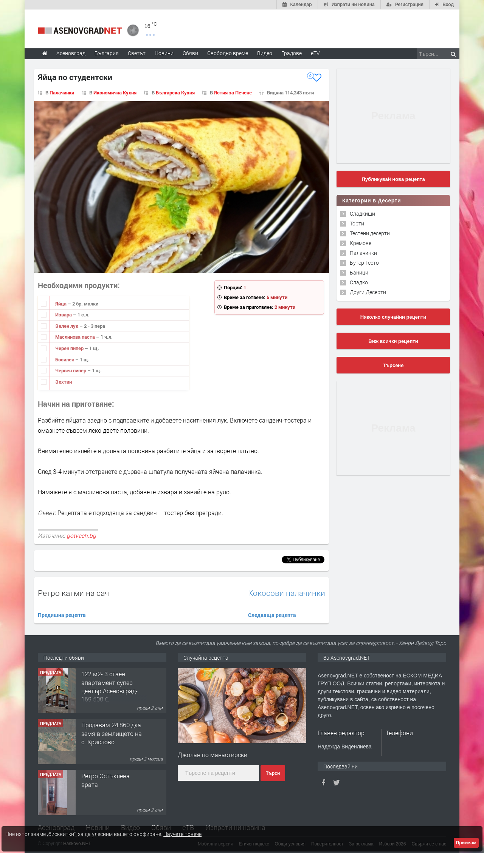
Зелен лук (67, 325)
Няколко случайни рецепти (393, 317)
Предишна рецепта (62, 615)
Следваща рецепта (272, 615)
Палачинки (62, 92)
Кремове (360, 243)
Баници (359, 272)
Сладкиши (362, 213)
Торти (357, 223)
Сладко (359, 282)
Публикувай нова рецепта (393, 179)
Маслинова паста (75, 336)
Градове (291, 53)
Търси (273, 773)
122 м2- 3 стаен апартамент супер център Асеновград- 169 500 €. (109, 686)
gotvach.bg (81, 535)
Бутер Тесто (364, 262)
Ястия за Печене (233, 92)
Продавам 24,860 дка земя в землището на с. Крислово (111, 733)
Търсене (393, 365)
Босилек (65, 359)
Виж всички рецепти (393, 341)
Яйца (61, 303)
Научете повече (182, 834)
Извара (64, 314)
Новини (164, 53)
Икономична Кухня (115, 92)
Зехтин (63, 381)
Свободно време (227, 53)
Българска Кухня (175, 92)
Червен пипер (71, 370)
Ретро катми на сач (73, 593)
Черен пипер (70, 348)
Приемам (466, 842)
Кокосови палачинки (286, 593)
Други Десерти (368, 292)
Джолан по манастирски (212, 755)
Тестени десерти (370, 233)
